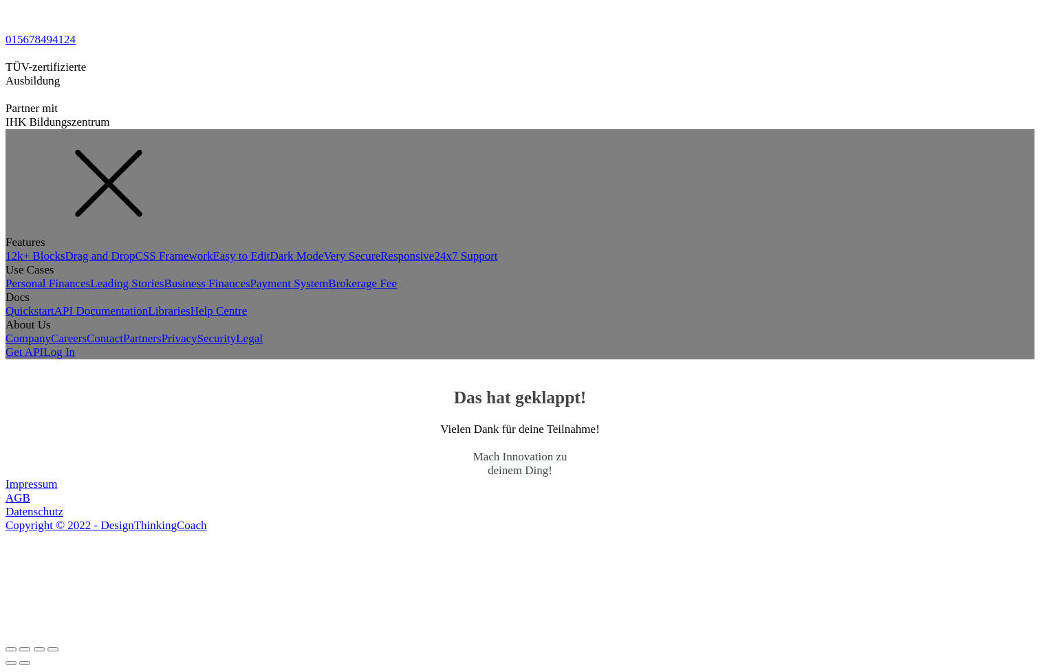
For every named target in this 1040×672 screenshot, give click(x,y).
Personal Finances (48, 283)
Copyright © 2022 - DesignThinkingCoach (106, 525)
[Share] (24, 649)
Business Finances (207, 283)
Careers (69, 338)
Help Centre (219, 310)
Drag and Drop (100, 255)
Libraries (169, 310)
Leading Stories (127, 283)
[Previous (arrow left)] (11, 663)
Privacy (179, 338)
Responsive (407, 255)
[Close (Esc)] (11, 649)
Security (217, 338)
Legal (249, 338)
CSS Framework (174, 255)
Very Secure (351, 255)
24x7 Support (465, 255)
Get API (24, 352)
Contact (105, 338)
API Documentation (101, 310)
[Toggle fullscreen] (39, 649)
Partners (142, 338)
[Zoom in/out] (52, 649)
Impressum (32, 484)
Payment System (289, 283)
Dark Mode (297, 255)
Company (28, 338)
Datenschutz (34, 511)
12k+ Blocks (35, 255)
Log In (59, 352)
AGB (18, 497)
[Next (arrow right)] (24, 663)
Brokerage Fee (362, 283)
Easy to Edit (241, 255)
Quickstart (30, 310)
